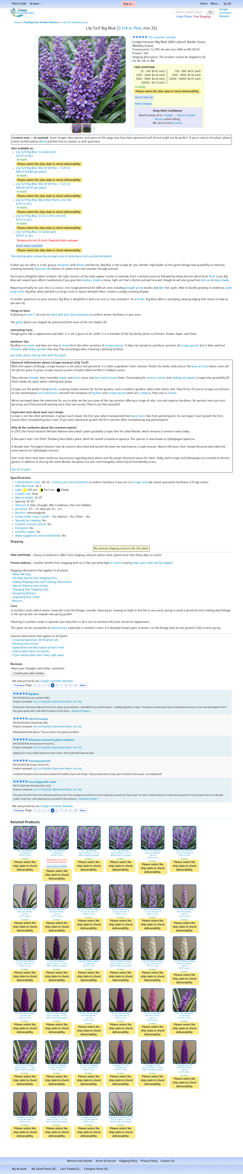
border (141, 299)
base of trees (200, 366)
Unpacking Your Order (26, 597)
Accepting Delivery (24, 593)
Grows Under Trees (27, 516)
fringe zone (140, 482)
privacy (177, 123)
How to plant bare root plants (31, 651)
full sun (205, 280)
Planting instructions (26, 643)
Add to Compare (143, 104)
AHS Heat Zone (24, 486)
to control (116, 563)
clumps (172, 393)
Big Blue (97, 393)
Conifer (45, 516)
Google (168, 115)
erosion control (156, 377)
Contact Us (167, 1161)
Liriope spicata (189, 345)
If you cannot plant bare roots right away (38, 655)
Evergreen (21, 528)
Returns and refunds (79, 1161)
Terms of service (105, 1161)
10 (75, 685)
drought (34, 377)
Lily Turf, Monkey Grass (75, 22)
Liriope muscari (114, 345)
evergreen (63, 265)
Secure (159, 119)
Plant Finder (19, 3)
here (43, 141)
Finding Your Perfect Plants (42, 22)
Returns (17, 601)
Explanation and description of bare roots (38, 647)
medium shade (91, 280)
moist (76, 377)
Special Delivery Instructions (30, 585)
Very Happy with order (42, 781)
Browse (36, 3)
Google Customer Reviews (56, 681)
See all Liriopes (20, 469)
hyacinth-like (43, 268)
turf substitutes (48, 393)
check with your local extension (69, 314)
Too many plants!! (40, 761)
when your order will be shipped (153, 563)
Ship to (128, 4)
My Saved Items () (44, 1169)
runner (31, 345)
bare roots (138, 416)
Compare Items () (96, 1169)
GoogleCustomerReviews (225, 13)
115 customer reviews (154, 37)
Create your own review (28, 673)
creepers (144, 393)
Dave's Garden (186, 115)
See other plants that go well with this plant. (38, 355)
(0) (227, 3)
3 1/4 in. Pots (129, 28)
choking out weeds (183, 377)
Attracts (20, 513)
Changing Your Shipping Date (31, 589)
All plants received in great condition (51, 739)
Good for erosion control (30, 524)
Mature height (24, 497)
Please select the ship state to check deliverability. (167, 91)
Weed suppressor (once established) (37, 535)
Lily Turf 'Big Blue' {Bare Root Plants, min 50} (57, 701)
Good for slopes (25, 532)
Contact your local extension (70, 482)
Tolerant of (22, 505)
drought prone (134, 288)
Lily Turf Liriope (38, 719)
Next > (83, 685)
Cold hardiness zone (27, 482)
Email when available (29, 245)
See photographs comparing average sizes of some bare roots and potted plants (61, 256)
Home (203, 3)
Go (210, 11)
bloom (80, 265)
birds (212, 276)
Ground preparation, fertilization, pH (35, 640)
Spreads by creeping (27, 520)
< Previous (18, 685)
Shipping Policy (128, 1161)
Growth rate (23, 494)
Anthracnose (59, 628)
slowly (32, 349)
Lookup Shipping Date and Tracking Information (42, 582)
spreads (42, 349)
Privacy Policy (149, 1161)
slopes (63, 377)
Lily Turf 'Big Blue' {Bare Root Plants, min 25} (57, 726)
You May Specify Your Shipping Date (35, 578)
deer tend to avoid (105, 377)
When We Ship (22, 574)
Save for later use (144, 97)
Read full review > (81, 710)
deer (161, 288)
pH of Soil (21, 509)
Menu (215, 3)
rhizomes (16, 349)
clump (65, 345)
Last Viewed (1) (70, 1169)
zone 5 (31, 314)
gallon (19, 322)
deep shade (222, 280)
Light (18, 490)
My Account (19, 1169)
